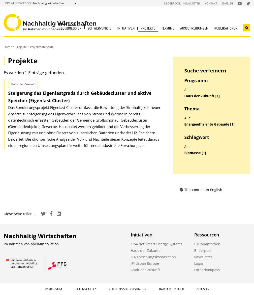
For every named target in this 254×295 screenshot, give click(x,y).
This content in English (200, 189)
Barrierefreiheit (172, 289)
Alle (187, 90)
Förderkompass (207, 269)
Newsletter (191, 3)
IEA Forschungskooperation (153, 257)
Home (8, 47)
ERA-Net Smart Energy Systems (156, 244)
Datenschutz (85, 289)
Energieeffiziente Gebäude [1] (209, 124)
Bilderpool (172, 3)
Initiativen (126, 28)
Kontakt (211, 3)
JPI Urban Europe (145, 263)
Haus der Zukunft (145, 250)
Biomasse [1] (195, 153)
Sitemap (203, 289)
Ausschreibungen (194, 28)
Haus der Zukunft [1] (202, 96)
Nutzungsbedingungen (127, 289)
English (227, 3)
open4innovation (18, 3)
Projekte (148, 28)
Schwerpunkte (99, 28)
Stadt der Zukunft (145, 269)
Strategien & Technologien (70, 26)
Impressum (53, 289)
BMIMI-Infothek (207, 244)
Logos (199, 263)
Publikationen (226, 28)
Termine (167, 28)
